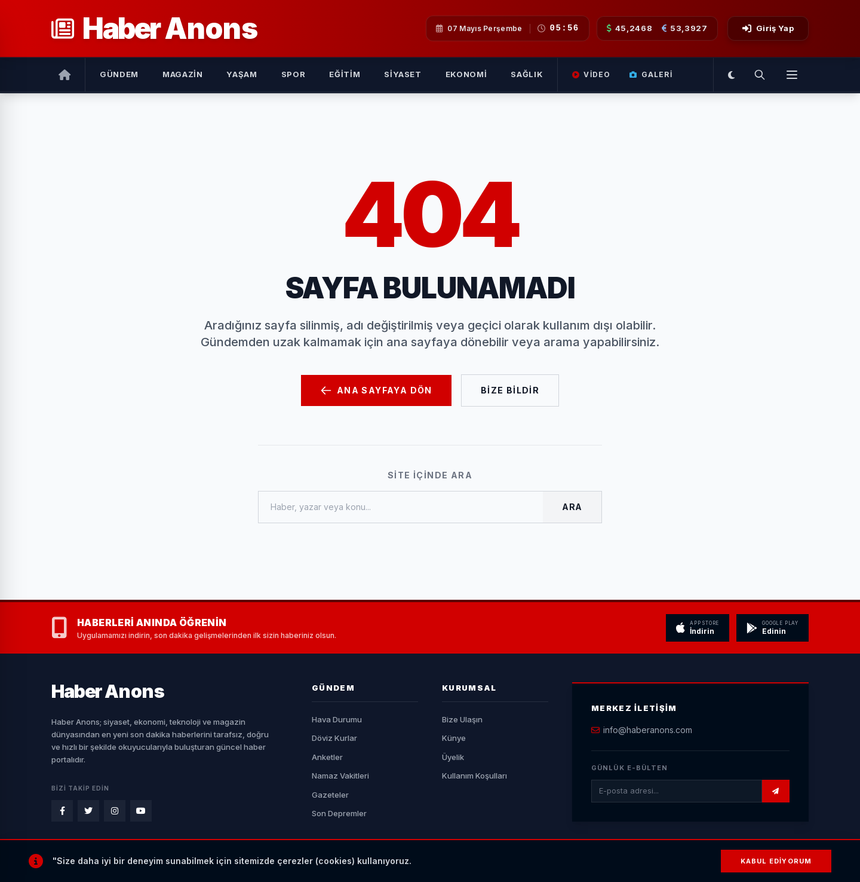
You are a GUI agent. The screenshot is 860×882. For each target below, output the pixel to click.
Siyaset (403, 74)
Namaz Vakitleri (340, 775)
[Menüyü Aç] (792, 74)
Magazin (182, 74)
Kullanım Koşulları (474, 775)
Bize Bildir (510, 390)
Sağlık (527, 74)
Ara (572, 507)
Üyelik (453, 757)
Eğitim (344, 74)
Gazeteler (330, 794)
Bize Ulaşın (462, 719)
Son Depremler (339, 813)
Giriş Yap (768, 28)
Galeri (650, 74)
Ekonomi (466, 74)
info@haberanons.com (647, 730)
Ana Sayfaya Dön (376, 390)
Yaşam (241, 74)
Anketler (327, 757)
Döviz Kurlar (334, 738)
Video (591, 74)
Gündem (119, 74)
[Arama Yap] (759, 74)
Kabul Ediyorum (776, 861)
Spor (293, 74)
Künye (454, 738)
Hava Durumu (337, 719)
